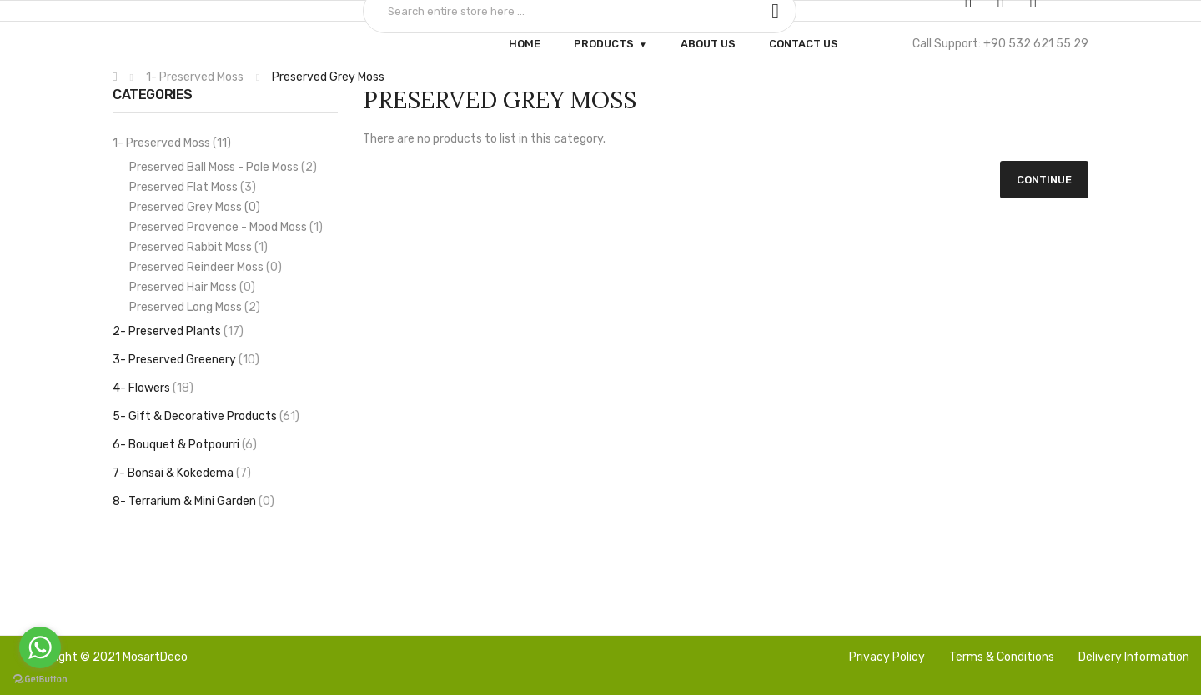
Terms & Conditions (1001, 657)
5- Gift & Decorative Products (206, 416)
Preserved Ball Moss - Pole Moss (223, 167)
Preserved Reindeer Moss (205, 267)
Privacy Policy (887, 657)
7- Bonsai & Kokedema (182, 473)
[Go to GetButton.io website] (40, 678)
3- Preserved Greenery (186, 359)
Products (604, 44)
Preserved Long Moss (194, 307)
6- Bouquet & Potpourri (185, 445)
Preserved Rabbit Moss (198, 247)
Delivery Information (1133, 657)
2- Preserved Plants (178, 331)
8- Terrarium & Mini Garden (193, 501)
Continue (1044, 179)
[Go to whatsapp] (40, 647)
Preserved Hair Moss (192, 287)
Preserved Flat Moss (192, 187)
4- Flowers (153, 388)
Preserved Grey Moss (326, 77)
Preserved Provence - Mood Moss (226, 227)
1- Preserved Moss (193, 77)
